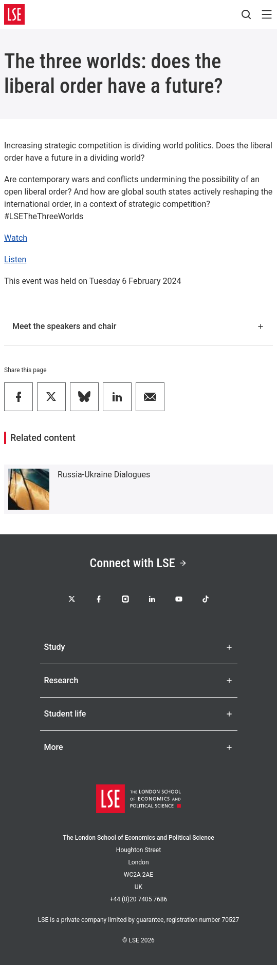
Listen (15, 259)
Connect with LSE (139, 563)
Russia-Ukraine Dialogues (104, 474)
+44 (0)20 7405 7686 (139, 899)
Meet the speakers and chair (138, 326)
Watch (15, 238)
